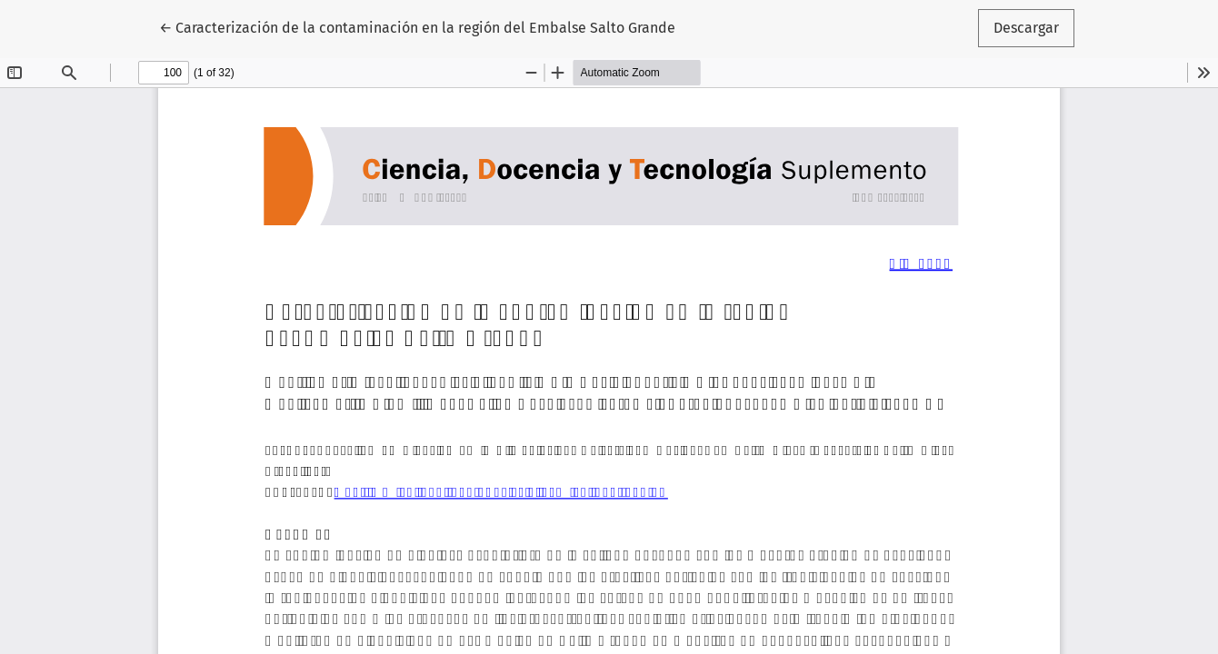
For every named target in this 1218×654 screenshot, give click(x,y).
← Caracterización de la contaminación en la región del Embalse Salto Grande (417, 26)
